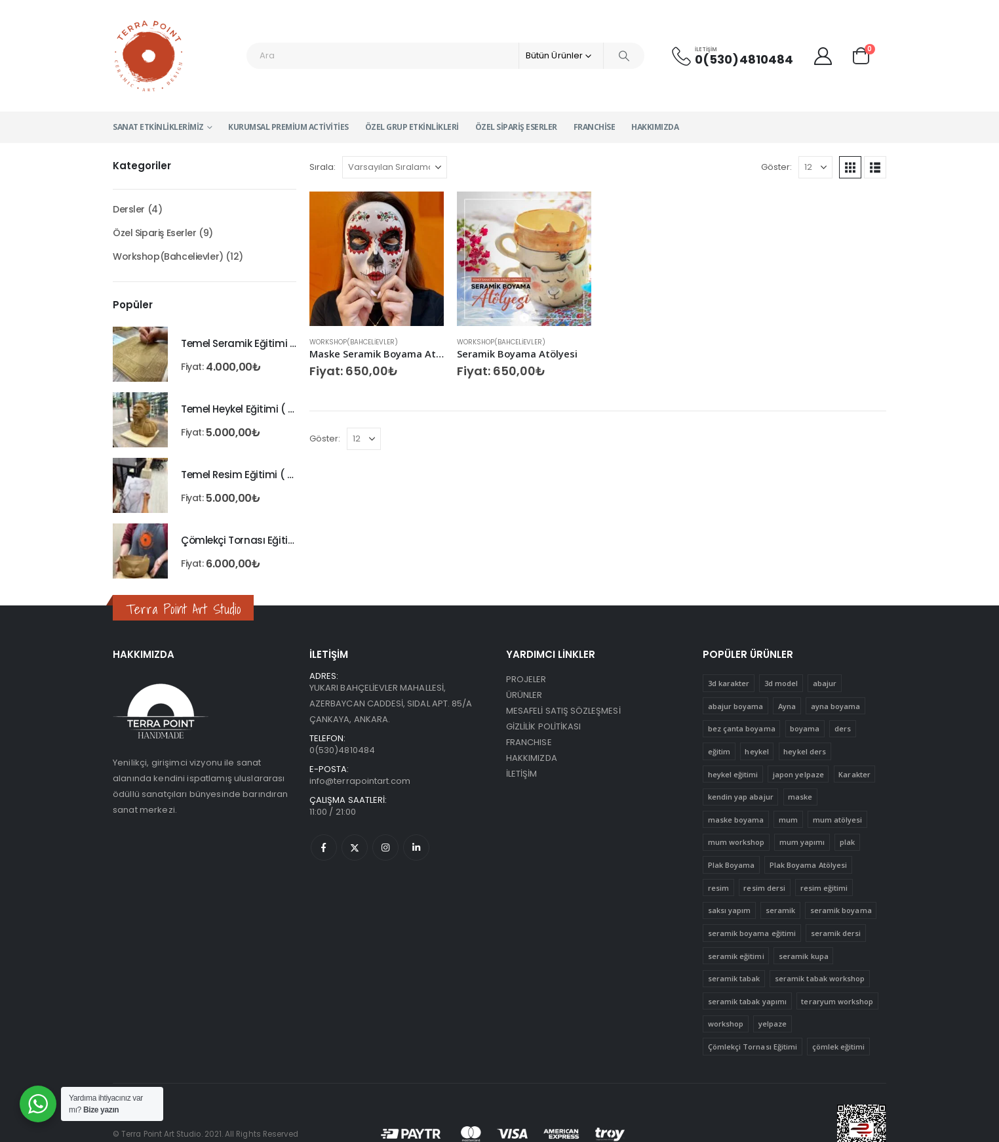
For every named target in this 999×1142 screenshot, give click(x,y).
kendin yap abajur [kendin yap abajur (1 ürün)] (741, 797)
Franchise (595, 127)
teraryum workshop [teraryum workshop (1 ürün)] (837, 1001)
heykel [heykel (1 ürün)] (756, 751)
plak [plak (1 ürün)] (847, 842)
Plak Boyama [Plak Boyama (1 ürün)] (731, 865)
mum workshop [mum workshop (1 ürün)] (736, 842)
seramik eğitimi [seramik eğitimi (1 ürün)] (736, 956)
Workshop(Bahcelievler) (353, 342)
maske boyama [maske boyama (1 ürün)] (736, 820)
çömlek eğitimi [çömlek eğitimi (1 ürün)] (838, 1046)
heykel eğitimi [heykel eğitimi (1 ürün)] (733, 774)
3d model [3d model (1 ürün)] (781, 683)
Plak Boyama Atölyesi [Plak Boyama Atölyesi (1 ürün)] (808, 865)
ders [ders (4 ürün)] (842, 728)
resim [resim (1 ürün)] (718, 888)
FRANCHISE (529, 742)
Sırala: (322, 167)
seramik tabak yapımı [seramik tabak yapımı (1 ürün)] (747, 1001)
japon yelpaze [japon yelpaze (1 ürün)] (798, 774)
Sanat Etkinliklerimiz (158, 127)
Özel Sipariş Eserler (516, 127)
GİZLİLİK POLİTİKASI (543, 726)
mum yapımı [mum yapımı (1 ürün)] (802, 842)
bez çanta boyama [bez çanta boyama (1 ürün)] (741, 728)
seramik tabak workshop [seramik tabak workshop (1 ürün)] (820, 978)
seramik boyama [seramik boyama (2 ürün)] (841, 910)
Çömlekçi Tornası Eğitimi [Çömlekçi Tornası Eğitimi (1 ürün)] (753, 1046)
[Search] (624, 56)
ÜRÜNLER (524, 695)
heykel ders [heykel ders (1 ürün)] (804, 751)
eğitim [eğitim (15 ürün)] (719, 751)
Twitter (355, 847)
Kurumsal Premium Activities (288, 127)
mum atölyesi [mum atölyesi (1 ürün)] (838, 820)
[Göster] (815, 167)
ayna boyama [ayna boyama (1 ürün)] (836, 706)
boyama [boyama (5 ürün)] (804, 728)
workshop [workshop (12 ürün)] (726, 1024)
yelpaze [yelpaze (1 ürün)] (772, 1024)
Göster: (776, 167)
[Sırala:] (394, 167)
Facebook (324, 847)
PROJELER (526, 679)
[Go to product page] (376, 259)
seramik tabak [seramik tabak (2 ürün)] (734, 978)
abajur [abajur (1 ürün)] (824, 683)
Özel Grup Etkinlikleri (412, 127)
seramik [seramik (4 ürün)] (780, 910)
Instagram (385, 847)
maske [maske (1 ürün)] (800, 797)
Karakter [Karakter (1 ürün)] (854, 774)
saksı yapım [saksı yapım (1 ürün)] (729, 910)
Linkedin (416, 847)
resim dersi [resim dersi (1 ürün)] (764, 888)
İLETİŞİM (522, 773)
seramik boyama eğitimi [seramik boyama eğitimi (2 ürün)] (752, 933)
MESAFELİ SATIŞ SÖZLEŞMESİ (563, 710)
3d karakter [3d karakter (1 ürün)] (729, 683)
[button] (850, 167)
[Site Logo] (149, 56)
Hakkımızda (654, 127)
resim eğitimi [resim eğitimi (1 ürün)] (824, 888)
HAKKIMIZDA (531, 758)
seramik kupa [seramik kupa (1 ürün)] (804, 956)
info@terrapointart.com (359, 781)
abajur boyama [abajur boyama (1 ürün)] (736, 706)
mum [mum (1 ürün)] (788, 820)
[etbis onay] (861, 1133)
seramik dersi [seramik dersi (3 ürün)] (836, 933)
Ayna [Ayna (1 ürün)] (787, 706)
